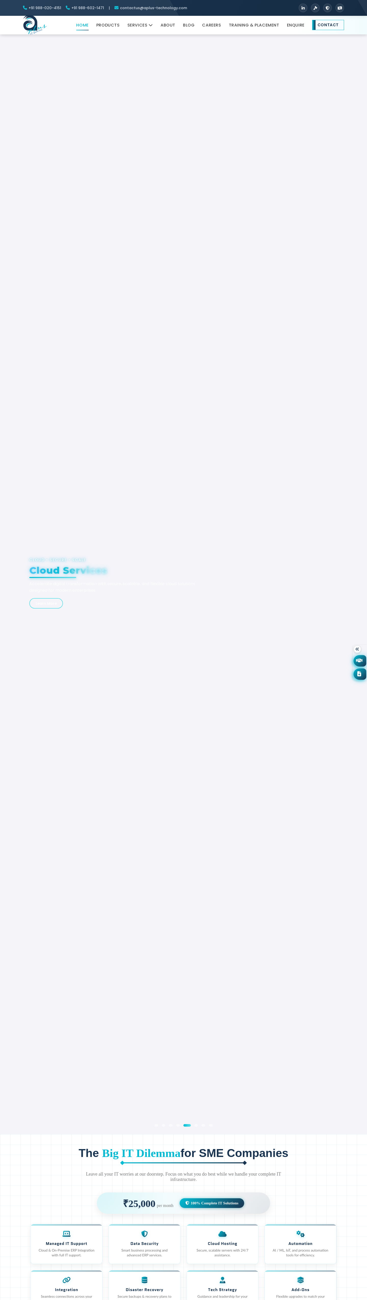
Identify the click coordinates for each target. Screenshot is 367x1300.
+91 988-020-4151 (45, 7)
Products (108, 27)
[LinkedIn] (303, 8)
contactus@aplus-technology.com (153, 7)
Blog (188, 27)
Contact (328, 27)
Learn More (48, 603)
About (168, 27)
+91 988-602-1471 (87, 7)
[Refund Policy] (339, 8)
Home (82, 27)
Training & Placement (254, 27)
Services (140, 27)
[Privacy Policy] (327, 8)
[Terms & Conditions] (315, 8)
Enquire (296, 27)
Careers (211, 27)
